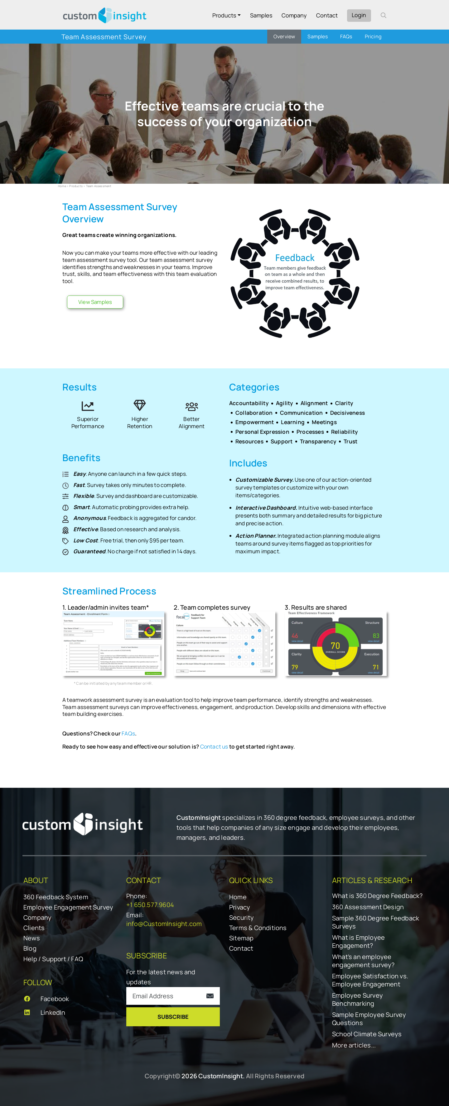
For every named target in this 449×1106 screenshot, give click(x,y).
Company (294, 15)
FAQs (128, 733)
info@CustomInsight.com (164, 923)
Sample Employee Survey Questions (369, 1019)
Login (359, 15)
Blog (29, 948)
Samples (261, 15)
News (31, 938)
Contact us (214, 746)
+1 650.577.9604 (150, 904)
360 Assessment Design (368, 907)
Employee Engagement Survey (68, 907)
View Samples (95, 301)
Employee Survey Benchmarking (357, 999)
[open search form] (383, 15)
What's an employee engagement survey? (363, 961)
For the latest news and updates (161, 977)
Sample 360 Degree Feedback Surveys (375, 922)
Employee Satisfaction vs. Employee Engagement (370, 980)
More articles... (354, 1045)
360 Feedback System (55, 897)
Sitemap (241, 938)
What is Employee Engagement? (358, 941)
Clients (34, 928)
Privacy (239, 907)
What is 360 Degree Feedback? (377, 896)
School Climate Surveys (367, 1034)
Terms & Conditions (258, 928)
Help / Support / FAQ (53, 959)
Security (241, 917)
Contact (327, 15)
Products (224, 15)
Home (62, 186)
